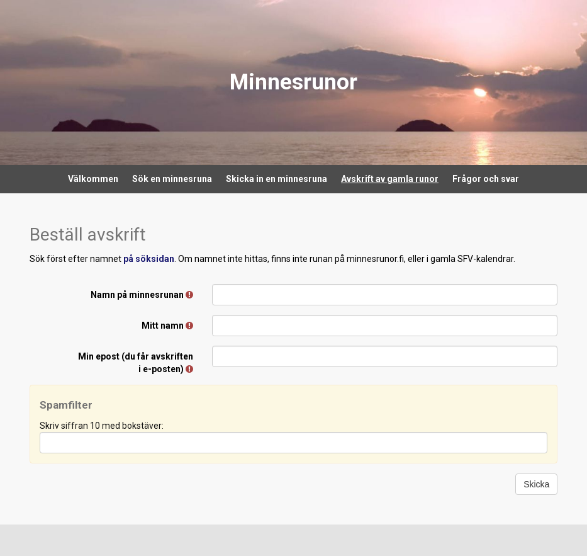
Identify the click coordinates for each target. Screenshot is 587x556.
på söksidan (148, 259)
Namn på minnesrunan (142, 295)
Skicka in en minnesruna (276, 179)
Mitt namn (167, 326)
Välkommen (93, 179)
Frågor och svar (485, 179)
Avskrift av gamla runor (390, 179)
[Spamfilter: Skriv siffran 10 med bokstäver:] (294, 442)
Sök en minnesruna (172, 179)
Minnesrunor (293, 82)
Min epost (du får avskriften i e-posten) (135, 362)
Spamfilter (66, 405)
